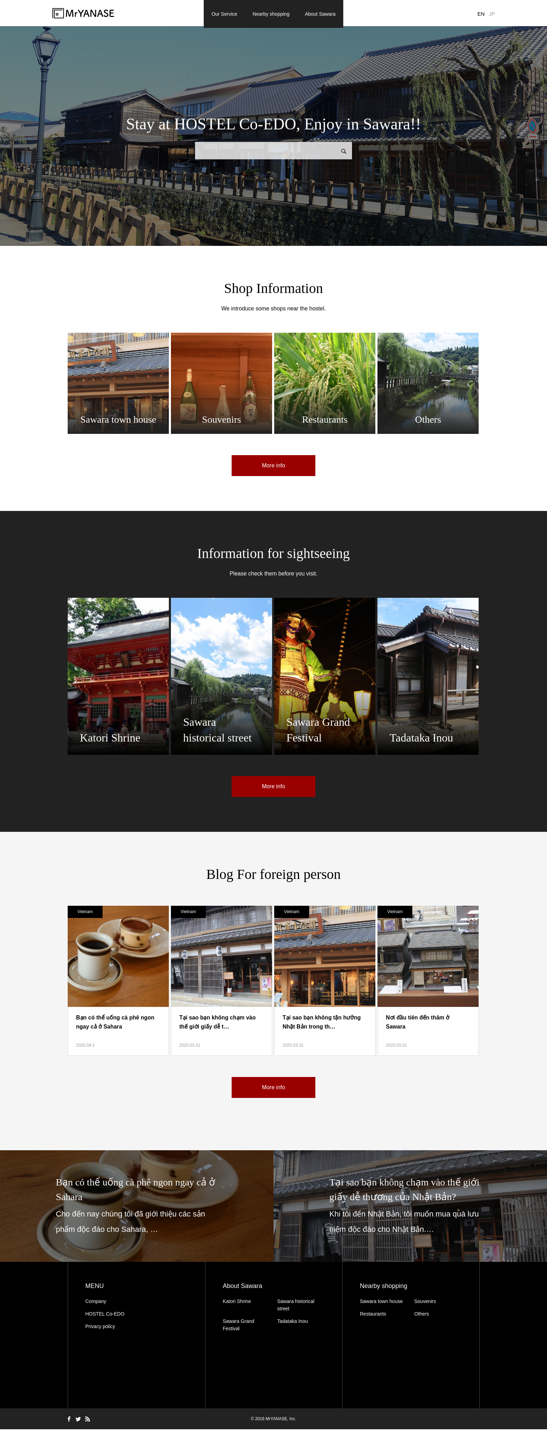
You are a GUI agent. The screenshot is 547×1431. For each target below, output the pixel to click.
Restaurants (373, 1315)
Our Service (224, 14)
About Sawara (320, 14)
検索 (343, 153)
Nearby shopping (271, 14)
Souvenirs (425, 1303)
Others (421, 1315)
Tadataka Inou (292, 1323)
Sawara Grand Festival (238, 1326)
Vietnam (85, 913)
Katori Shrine (237, 1303)
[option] (137, 1208)
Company (95, 1303)
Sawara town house (381, 1303)
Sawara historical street (296, 1306)
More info (273, 467)
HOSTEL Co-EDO (105, 1315)
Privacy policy (100, 1328)
